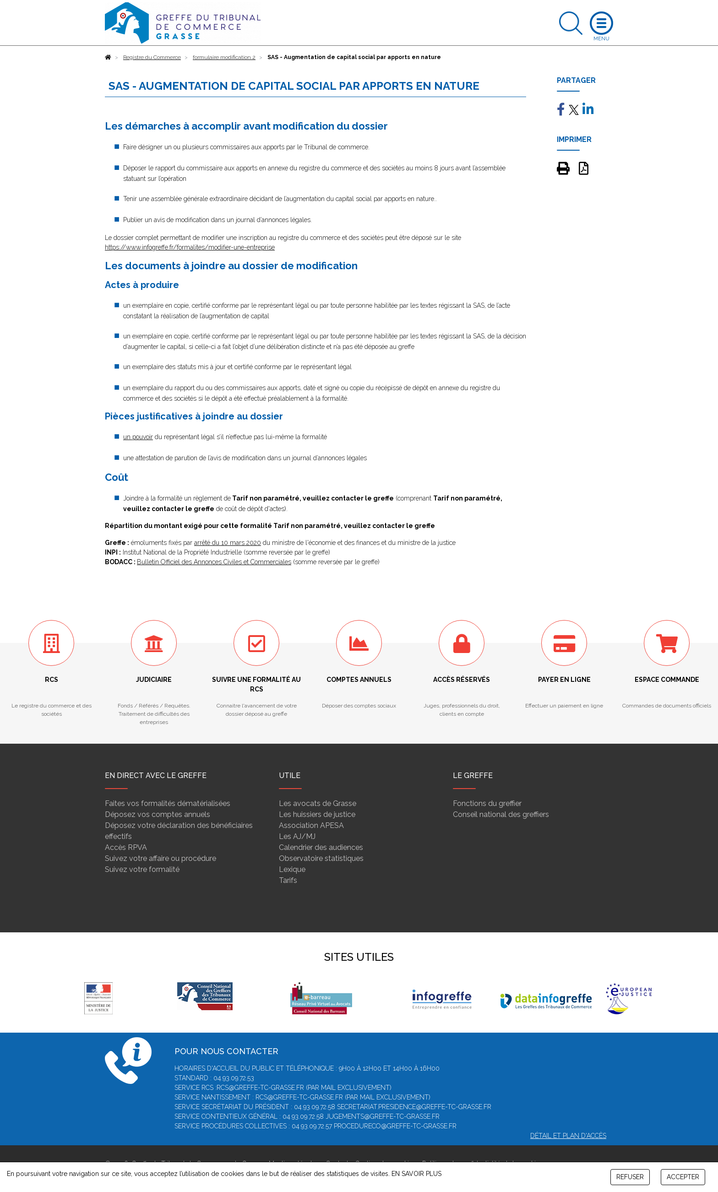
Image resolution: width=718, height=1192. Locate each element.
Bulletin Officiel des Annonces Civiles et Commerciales (214, 562)
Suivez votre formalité (142, 869)
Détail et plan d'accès (568, 1135)
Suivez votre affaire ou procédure (160, 858)
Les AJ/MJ (297, 836)
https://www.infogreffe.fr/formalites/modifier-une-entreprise (190, 247)
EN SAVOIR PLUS (416, 1173)
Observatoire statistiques (321, 858)
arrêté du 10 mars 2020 (227, 542)
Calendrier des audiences (321, 847)
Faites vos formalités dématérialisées (167, 803)
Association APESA (311, 825)
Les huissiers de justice (317, 814)
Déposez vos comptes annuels (157, 814)
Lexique (292, 869)
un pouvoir (138, 437)
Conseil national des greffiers (501, 814)
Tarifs (288, 880)
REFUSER (630, 1177)
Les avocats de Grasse (317, 803)
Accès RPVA (126, 847)
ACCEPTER (683, 1177)
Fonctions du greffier (487, 803)
